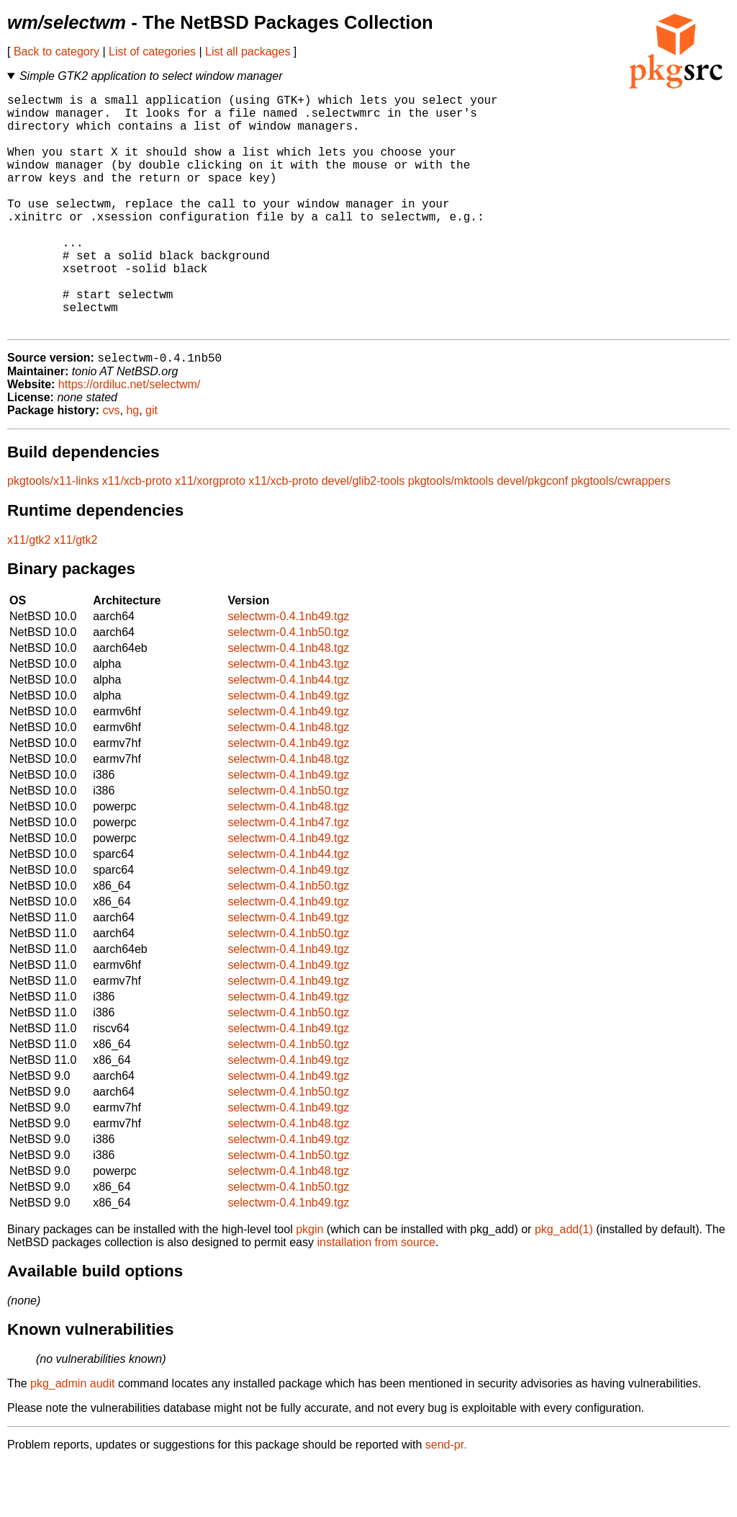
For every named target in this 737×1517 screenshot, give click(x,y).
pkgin (309, 1283)
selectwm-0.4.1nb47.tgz (288, 876)
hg (132, 464)
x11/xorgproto (210, 535)
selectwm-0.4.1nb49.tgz (288, 670)
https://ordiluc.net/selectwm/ (129, 438)
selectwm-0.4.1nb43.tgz (288, 718)
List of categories (152, 51)
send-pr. (446, 1499)
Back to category (56, 51)
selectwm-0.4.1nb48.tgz (288, 702)
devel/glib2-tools (363, 535)
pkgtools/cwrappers (621, 535)
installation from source (376, 1296)
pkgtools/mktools (451, 535)
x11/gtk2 (28, 594)
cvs (111, 464)
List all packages (247, 51)
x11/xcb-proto (137, 535)
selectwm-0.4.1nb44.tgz (288, 734)
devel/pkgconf (532, 535)
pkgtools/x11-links (53, 535)
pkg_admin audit (72, 1437)
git (151, 464)
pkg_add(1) (564, 1283)
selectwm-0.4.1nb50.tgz (288, 686)
